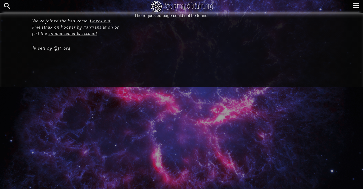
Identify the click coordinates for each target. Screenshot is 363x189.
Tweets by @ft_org (51, 48)
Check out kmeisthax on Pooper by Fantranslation (72, 24)
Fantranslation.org (189, 6)
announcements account (72, 33)
